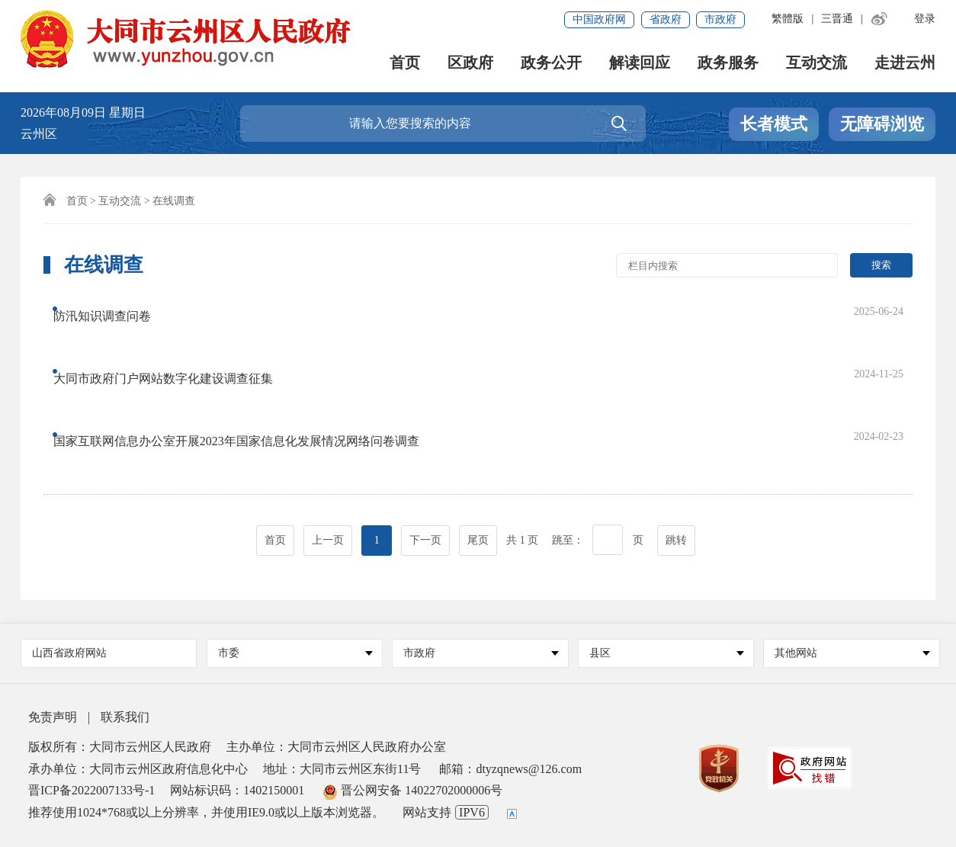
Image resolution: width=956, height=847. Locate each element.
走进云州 (904, 64)
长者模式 (773, 124)
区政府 (470, 64)
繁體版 (788, 18)
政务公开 (551, 64)
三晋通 (837, 18)
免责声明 (52, 717)
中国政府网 (599, 19)
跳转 (676, 443)
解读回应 (639, 64)
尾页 (478, 443)
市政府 (720, 19)
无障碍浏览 (882, 124)
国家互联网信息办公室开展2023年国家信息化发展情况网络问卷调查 (250, 370)
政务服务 (728, 64)
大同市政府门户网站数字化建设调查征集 (177, 339)
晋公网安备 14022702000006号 (412, 790)
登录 (924, 18)
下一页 (425, 443)
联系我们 (125, 717)
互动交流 (816, 64)
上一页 (328, 443)
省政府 (666, 19)
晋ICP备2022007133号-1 (91, 790)
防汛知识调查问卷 (116, 309)
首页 (405, 64)
